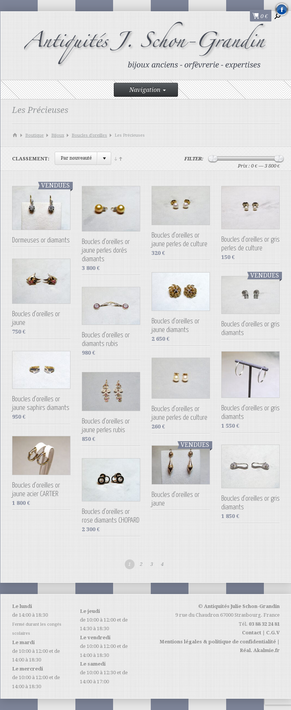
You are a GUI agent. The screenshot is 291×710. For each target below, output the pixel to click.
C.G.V (273, 632)
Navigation (147, 89)
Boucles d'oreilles (89, 135)
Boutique (34, 135)
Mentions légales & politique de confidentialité (217, 641)
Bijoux (57, 135)
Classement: (30, 159)
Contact (251, 632)
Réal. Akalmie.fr (260, 650)
